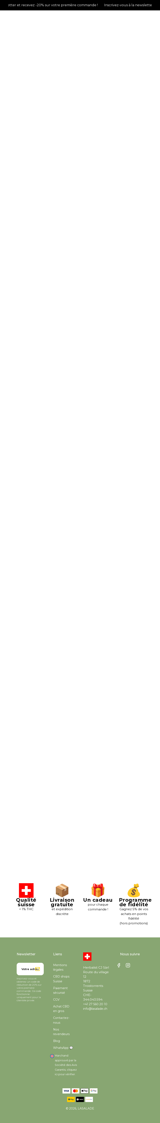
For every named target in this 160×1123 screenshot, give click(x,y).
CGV (56, 999)
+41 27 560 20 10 (95, 1004)
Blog (56, 1041)
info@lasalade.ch (95, 1009)
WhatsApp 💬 (63, 1048)
